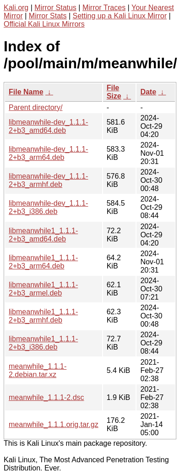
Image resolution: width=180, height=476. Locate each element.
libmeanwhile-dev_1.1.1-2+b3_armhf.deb (48, 180)
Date (148, 92)
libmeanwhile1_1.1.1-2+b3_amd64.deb (43, 235)
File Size (114, 92)
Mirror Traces (103, 7)
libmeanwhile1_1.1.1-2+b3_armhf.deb (43, 316)
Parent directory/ (35, 107)
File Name (26, 92)
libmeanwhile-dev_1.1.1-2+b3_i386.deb (48, 207)
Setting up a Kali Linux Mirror (120, 16)
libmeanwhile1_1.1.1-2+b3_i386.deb (43, 343)
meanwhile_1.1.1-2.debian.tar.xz (37, 370)
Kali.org (16, 7)
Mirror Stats (48, 16)
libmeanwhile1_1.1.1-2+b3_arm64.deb (43, 262)
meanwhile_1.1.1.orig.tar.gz (53, 424)
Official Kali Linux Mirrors (44, 24)
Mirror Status (55, 7)
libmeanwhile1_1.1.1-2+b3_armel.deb (43, 289)
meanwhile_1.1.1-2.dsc (46, 397)
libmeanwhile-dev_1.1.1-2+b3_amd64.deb (48, 126)
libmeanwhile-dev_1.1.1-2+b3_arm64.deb (48, 153)
